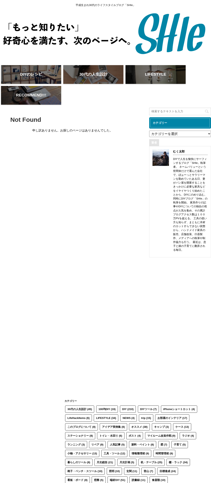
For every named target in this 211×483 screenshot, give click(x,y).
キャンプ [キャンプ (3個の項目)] (161, 407)
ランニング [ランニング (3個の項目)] (76, 425)
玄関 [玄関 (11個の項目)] (131, 452)
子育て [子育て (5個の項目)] (180, 425)
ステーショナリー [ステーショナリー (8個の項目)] (80, 416)
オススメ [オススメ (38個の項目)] (139, 407)
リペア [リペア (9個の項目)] (97, 425)
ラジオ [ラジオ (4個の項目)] (188, 416)
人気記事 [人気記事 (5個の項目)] (117, 425)
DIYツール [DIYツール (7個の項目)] (148, 390)
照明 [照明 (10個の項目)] (114, 452)
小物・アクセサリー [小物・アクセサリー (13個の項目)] (82, 434)
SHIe (8, 479)
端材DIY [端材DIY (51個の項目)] (117, 461)
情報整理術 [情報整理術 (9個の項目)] (140, 434)
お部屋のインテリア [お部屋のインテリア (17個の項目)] (172, 399)
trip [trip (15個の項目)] (146, 399)
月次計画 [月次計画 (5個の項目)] (127, 443)
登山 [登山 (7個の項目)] (148, 452)
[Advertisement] (180, 302)
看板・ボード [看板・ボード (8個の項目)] (77, 461)
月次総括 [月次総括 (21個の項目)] (105, 443)
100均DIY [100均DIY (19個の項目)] (107, 390)
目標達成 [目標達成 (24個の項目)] (167, 452)
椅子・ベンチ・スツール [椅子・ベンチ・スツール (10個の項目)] (84, 452)
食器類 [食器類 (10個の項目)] (158, 461)
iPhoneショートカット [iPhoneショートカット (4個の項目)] (179, 390)
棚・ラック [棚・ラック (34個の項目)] (178, 443)
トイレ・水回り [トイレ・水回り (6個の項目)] (110, 416)
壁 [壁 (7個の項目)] (164, 425)
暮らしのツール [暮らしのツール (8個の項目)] (78, 443)
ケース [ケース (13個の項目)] (182, 407)
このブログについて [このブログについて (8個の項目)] (81, 407)
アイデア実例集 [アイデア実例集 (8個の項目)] (113, 407)
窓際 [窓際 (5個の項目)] (98, 461)
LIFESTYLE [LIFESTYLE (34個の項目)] (106, 399)
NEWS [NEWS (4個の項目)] (129, 399)
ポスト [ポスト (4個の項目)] (135, 416)
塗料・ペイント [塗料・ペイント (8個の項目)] (142, 425)
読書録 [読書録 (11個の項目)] (138, 461)
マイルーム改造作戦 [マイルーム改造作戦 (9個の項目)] (161, 416)
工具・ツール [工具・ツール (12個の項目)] (114, 434)
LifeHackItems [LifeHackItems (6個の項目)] (78, 399)
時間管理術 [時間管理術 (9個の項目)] (164, 434)
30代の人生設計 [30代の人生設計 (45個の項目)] (79, 390)
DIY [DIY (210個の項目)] (128, 390)
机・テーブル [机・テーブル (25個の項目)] (151, 443)
